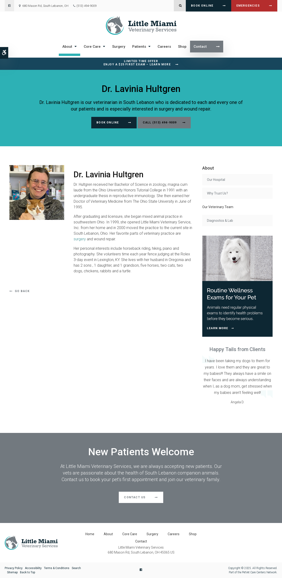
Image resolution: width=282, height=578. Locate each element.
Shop (182, 46)
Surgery (118, 46)
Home (89, 534)
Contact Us (134, 497)
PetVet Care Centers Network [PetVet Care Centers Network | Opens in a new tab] (259, 572)
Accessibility (33, 568)
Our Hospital (216, 180)
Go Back (22, 291)
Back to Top (27, 572)
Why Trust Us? (217, 193)
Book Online (202, 5)
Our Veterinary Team (217, 207)
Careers (164, 46)
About (67, 46)
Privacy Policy (14, 568)
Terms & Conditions (56, 568)
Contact (200, 46)
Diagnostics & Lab (220, 220)
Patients (139, 46)
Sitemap (12, 572)
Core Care (92, 46)
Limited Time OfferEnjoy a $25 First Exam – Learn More (137, 62)
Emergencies (248, 5)
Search (76, 568)
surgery (80, 239)
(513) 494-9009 (86, 6)
